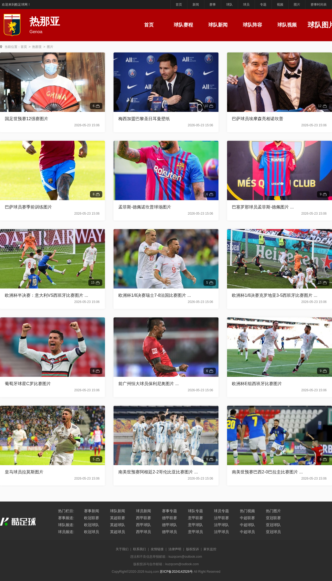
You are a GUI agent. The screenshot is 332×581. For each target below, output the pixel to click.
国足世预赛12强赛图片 (26, 118)
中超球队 (247, 525)
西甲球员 (143, 532)
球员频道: (66, 532)
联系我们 (139, 549)
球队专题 (195, 511)
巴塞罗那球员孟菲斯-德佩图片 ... (263, 207)
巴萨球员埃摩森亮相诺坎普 (257, 118)
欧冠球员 (91, 532)
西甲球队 (143, 525)
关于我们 (122, 549)
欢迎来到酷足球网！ (16, 4)
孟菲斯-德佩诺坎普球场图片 (144, 207)
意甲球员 (195, 532)
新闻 (196, 4)
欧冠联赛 (91, 518)
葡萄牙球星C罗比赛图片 (28, 383)
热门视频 (247, 511)
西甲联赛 (143, 518)
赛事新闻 (91, 511)
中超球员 (247, 532)
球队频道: (66, 525)
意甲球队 (195, 525)
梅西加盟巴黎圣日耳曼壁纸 (144, 118)
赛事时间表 (319, 4)
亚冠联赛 (273, 518)
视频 (280, 4)
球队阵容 (252, 25)
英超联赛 (117, 518)
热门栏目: (66, 511)
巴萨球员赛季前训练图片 (28, 207)
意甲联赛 (195, 518)
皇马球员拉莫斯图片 (24, 472)
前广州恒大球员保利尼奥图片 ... (148, 383)
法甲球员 (221, 532)
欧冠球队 (91, 525)
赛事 (212, 4)
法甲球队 (221, 525)
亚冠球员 (273, 532)
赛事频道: (66, 518)
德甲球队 (169, 525)
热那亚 (37, 47)
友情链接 (157, 549)
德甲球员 (169, 532)
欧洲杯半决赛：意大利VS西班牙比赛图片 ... (46, 295)
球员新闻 (143, 511)
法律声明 (174, 549)
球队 (229, 4)
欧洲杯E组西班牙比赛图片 (257, 383)
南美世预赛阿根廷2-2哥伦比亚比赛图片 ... (158, 472)
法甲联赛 (221, 518)
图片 (297, 4)
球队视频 (287, 25)
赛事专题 (169, 511)
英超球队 (117, 525)
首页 (179, 4)
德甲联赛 (169, 518)
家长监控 (209, 549)
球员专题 (221, 511)
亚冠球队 (273, 525)
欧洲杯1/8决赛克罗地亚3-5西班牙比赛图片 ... (274, 295)
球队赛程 (183, 25)
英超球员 (117, 532)
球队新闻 (218, 25)
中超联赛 (247, 518)
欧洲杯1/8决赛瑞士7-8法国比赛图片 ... (154, 295)
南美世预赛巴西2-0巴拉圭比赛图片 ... (267, 472)
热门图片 (273, 511)
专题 (263, 4)
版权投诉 (192, 549)
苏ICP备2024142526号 (176, 572)
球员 (246, 4)
